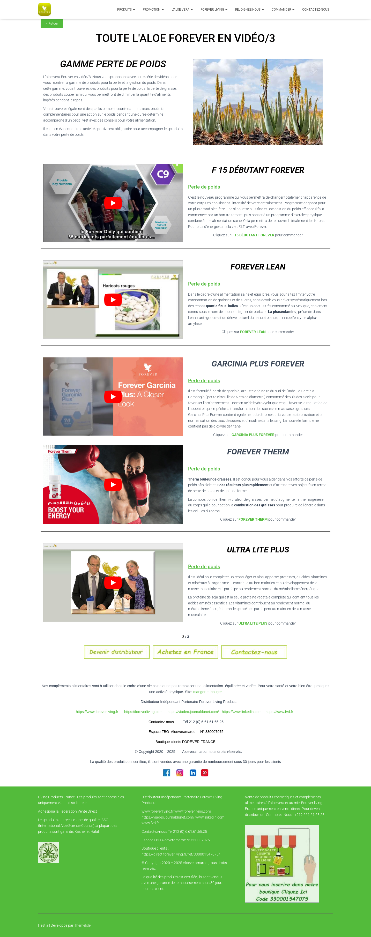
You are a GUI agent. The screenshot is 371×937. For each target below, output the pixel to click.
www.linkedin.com (209, 817)
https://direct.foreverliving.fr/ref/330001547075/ (181, 854)
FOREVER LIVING (214, 9)
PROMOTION (153, 9)
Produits (126, 9)
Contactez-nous (315, 9)
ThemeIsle (82, 925)
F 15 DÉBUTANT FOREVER (253, 235)
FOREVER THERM (253, 519)
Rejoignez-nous (249, 9)
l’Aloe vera (182, 9)
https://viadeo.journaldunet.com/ (168, 817)
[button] (133, 9)
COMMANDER (283, 9)
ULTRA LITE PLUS (253, 623)
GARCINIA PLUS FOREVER (253, 435)
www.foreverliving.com (192, 811)
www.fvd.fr (150, 823)
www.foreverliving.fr (158, 811)
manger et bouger (207, 692)
